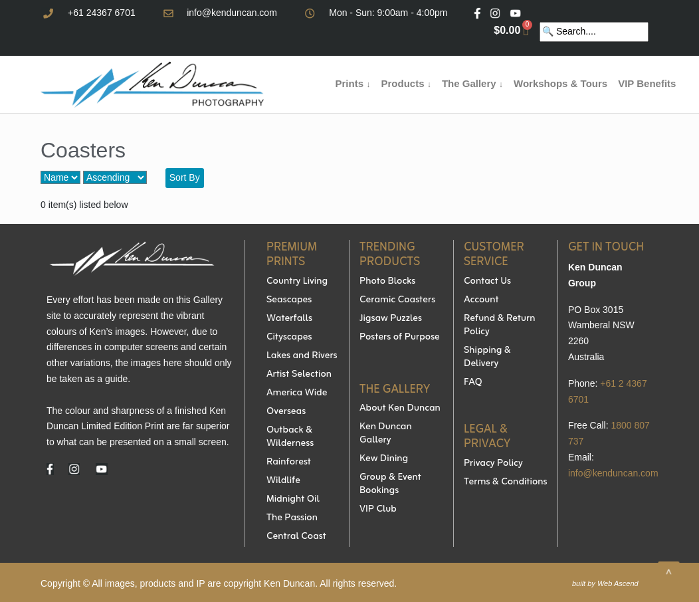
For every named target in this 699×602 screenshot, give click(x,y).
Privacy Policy (493, 463)
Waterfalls (289, 319)
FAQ (473, 382)
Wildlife (283, 481)
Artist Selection (299, 374)
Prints (353, 83)
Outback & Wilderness (290, 437)
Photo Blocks (387, 281)
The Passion (292, 518)
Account (481, 300)
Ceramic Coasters (397, 300)
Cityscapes (289, 337)
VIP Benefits (647, 83)
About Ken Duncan (400, 408)
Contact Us (487, 281)
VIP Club (378, 509)
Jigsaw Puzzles (390, 319)
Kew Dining (383, 459)
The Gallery (472, 83)
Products (406, 83)
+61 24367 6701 (102, 12)
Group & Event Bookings (390, 484)
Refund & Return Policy (500, 325)
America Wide (296, 393)
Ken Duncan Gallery (385, 434)
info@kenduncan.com (232, 12)
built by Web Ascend (605, 583)
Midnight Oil (293, 499)
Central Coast (296, 537)
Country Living (297, 281)
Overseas (286, 412)
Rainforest (288, 462)
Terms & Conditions (506, 482)
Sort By (184, 177)
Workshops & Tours (560, 83)
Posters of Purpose (399, 337)
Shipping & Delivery (487, 357)
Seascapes (289, 300)
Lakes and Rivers (302, 356)
